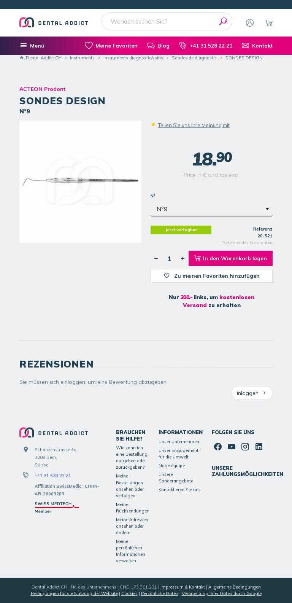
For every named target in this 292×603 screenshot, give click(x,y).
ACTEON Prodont (42, 89)
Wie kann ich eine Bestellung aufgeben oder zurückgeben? (132, 457)
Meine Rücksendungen (132, 508)
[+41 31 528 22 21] (205, 46)
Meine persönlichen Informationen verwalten (130, 551)
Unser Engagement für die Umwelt (178, 454)
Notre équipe (172, 465)
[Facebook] (218, 447)
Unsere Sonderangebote (176, 478)
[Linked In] (259, 447)
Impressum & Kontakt (182, 587)
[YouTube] (231, 447)
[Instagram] (245, 447)
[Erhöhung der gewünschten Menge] (183, 258)
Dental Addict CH (40, 57)
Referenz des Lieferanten (247, 242)
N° (154, 196)
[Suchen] (223, 21)
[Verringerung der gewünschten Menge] (156, 258)
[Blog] (158, 46)
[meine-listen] (111, 46)
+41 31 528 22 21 (53, 475)
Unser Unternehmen (179, 441)
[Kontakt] (257, 46)
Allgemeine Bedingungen (234, 587)
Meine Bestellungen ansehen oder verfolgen (130, 485)
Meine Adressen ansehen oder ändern (132, 526)
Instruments (82, 57)
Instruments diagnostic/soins (133, 57)
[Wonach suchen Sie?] (167, 21)
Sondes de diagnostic (194, 57)
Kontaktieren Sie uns (180, 489)
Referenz (263, 229)
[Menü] (32, 46)
